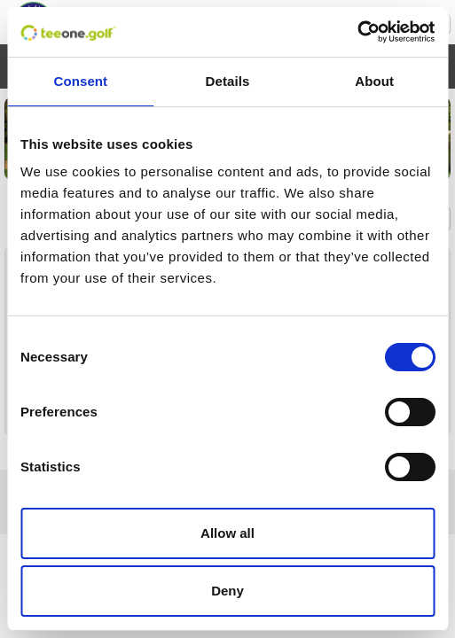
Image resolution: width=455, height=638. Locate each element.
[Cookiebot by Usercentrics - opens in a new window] (357, 31)
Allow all (227, 533)
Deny (227, 590)
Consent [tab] (80, 81)
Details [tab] (228, 81)
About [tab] (374, 81)
